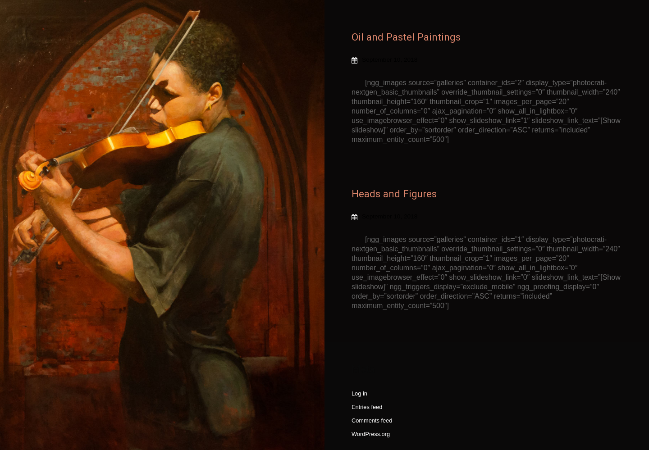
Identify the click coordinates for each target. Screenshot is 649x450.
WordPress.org (371, 434)
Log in (359, 393)
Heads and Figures (394, 194)
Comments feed (372, 420)
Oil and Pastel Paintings (406, 37)
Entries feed (367, 407)
